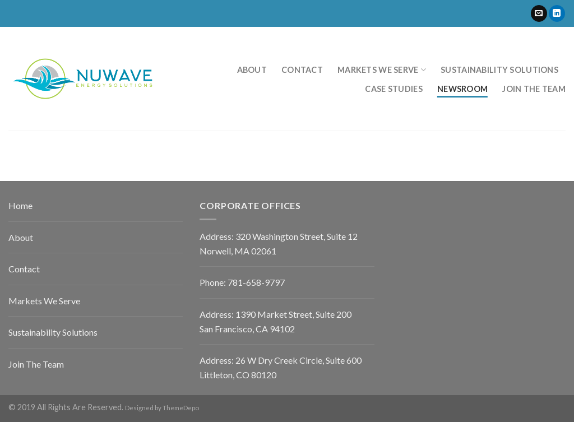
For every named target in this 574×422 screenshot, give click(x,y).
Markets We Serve (381, 69)
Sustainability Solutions (499, 70)
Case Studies (393, 89)
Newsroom (462, 89)
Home (20, 205)
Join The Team (36, 364)
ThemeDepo (181, 407)
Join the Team (534, 89)
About (252, 70)
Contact (302, 70)
